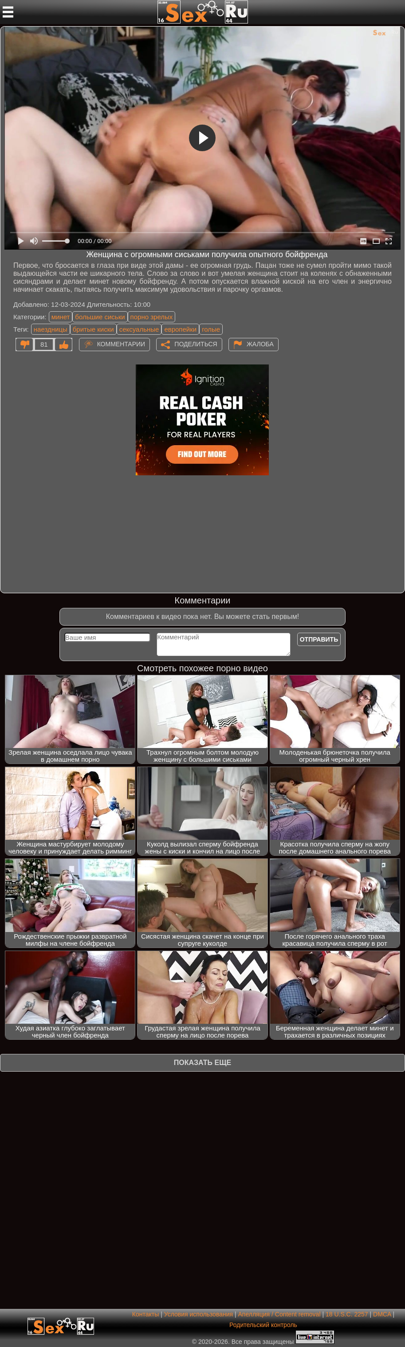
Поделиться (195, 343)
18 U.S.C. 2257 (347, 1314)
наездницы (50, 329)
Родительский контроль (263, 1324)
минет (60, 317)
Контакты (145, 1314)
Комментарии (121, 343)
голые (211, 329)
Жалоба (260, 343)
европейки (180, 329)
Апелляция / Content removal (279, 1314)
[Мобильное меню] (8, 12)
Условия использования (198, 1314)
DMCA (382, 1314)
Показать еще (202, 1062)
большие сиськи (100, 317)
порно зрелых (151, 317)
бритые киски (93, 329)
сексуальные (139, 329)
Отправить (319, 639)
